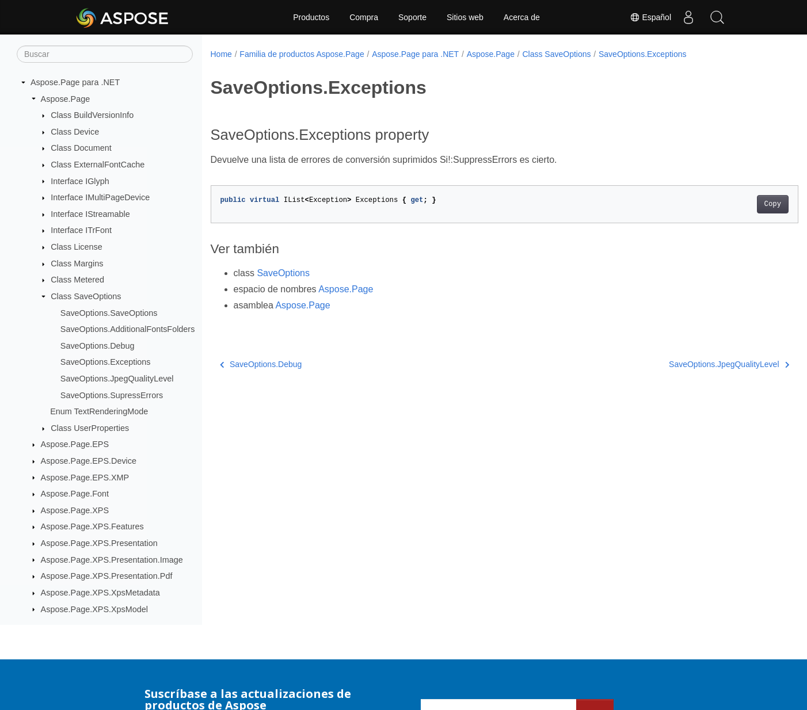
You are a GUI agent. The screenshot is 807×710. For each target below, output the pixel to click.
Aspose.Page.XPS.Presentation (99, 543)
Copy (732, 204)
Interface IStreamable (90, 214)
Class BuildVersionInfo (92, 115)
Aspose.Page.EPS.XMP (85, 477)
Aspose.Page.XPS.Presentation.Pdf (107, 576)
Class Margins (77, 263)
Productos (311, 17)
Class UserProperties (90, 428)
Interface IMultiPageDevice (100, 197)
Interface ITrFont (81, 230)
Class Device (75, 131)
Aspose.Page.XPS (75, 510)
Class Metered (77, 279)
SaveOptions (283, 273)
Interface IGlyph (80, 181)
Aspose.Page (65, 99)
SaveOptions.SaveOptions (109, 313)
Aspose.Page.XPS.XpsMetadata (100, 592)
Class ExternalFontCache (97, 164)
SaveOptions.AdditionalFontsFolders (127, 329)
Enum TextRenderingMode (99, 411)
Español (650, 17)
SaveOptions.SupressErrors (111, 395)
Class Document (81, 147)
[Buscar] (105, 54)
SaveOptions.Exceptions (105, 362)
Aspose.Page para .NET (75, 82)
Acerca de (522, 17)
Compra (363, 17)
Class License (76, 246)
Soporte (412, 17)
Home (221, 54)
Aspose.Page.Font (75, 493)
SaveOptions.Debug (97, 345)
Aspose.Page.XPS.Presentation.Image (112, 559)
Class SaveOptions (86, 296)
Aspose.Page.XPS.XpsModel (94, 609)
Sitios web (465, 17)
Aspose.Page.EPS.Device (88, 460)
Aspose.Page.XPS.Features (92, 526)
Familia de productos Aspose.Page (301, 54)
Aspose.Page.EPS (75, 444)
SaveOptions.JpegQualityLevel (117, 378)
